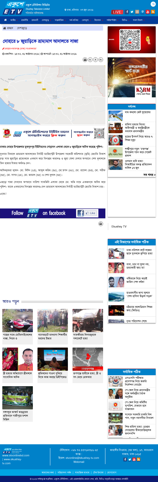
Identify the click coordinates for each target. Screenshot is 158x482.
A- (90, 59)
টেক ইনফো (98, 472)
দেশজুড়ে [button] (46, 20)
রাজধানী (35, 20)
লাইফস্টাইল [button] (112, 20)
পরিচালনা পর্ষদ (64, 472)
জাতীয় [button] (14, 20)
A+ (101, 59)
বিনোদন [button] (98, 20)
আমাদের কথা (48, 472)
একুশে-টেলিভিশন (61, 479)
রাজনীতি (24, 20)
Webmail (78, 462)
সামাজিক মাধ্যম (82, 472)
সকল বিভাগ (139, 20)
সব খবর (149, 175)
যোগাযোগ (111, 472)
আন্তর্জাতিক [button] (60, 20)
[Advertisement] (52, 266)
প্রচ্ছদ (8, 28)
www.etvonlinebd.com (15, 455)
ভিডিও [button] (125, 20)
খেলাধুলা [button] (86, 20)
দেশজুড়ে (22, 28)
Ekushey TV (119, 226)
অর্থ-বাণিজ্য (73, 20)
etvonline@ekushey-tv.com (82, 458)
